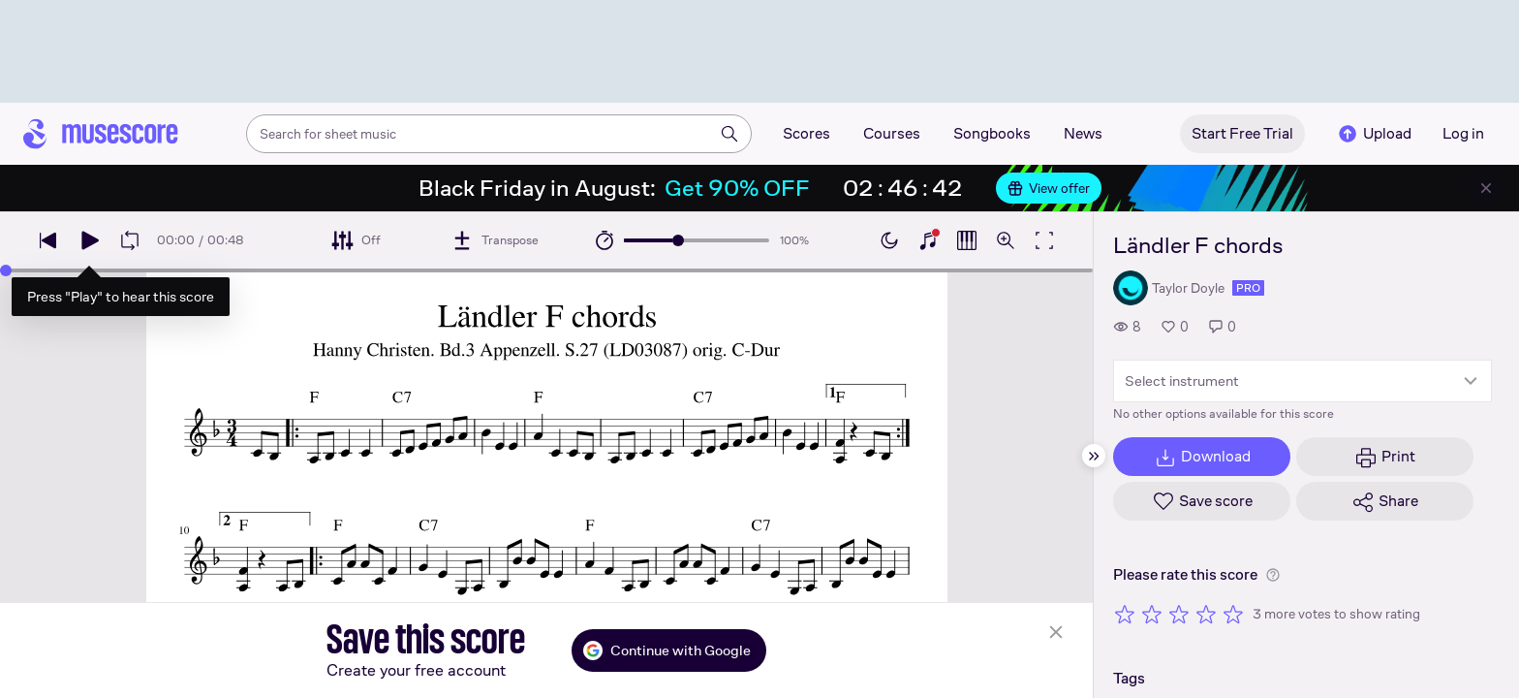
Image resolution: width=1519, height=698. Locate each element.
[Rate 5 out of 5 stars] (1233, 613)
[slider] (678, 240)
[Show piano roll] (966, 240)
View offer (1049, 188)
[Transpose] (494, 240)
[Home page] (100, 133)
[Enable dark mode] (889, 240)
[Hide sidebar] (1093, 455)
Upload (1373, 133)
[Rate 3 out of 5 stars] (1179, 613)
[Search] (729, 133)
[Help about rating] (1273, 575)
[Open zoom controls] (1005, 240)
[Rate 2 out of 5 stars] (1151, 613)
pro (1248, 288)
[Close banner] (1486, 188)
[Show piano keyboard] (928, 240)
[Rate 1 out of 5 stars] (1124, 613)
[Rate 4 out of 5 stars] (1206, 613)
